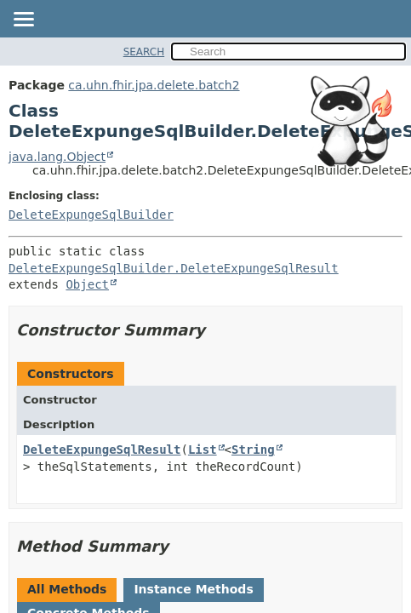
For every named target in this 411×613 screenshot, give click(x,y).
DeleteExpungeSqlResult (101, 449)
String (253, 449)
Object (87, 284)
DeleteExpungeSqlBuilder (91, 214)
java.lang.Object (57, 156)
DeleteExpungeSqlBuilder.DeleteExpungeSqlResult (174, 268)
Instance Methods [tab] (193, 589)
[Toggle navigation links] (23, 20)
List (202, 449)
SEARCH (144, 52)
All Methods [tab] (66, 589)
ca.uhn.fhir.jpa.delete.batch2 (153, 85)
